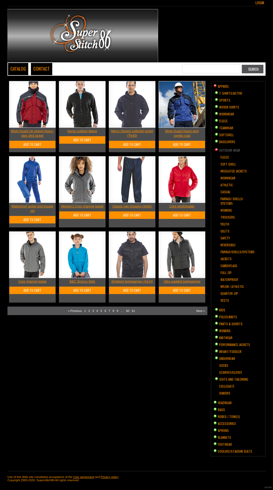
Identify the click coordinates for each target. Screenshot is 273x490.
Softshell (226, 134)
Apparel (223, 86)
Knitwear (225, 337)
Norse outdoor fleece (82, 131)
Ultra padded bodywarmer (181, 281)
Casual (225, 192)
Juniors (224, 393)
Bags (221, 409)
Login (259, 2)
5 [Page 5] (101, 310)
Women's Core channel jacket (82, 206)
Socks (223, 365)
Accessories (227, 423)
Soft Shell (228, 164)
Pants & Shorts (231, 324)
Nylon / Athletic (232, 286)
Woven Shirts (229, 107)
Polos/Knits (228, 317)
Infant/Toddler (230, 351)
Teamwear (226, 128)
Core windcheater (181, 206)
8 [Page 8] (113, 310)
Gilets (225, 231)
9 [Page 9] (117, 310)
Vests (224, 300)
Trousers (227, 217)
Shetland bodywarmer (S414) (132, 281)
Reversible (228, 245)
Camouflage (228, 265)
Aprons (223, 430)
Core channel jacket (32, 281)
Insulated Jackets (233, 171)
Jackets (226, 258)
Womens (226, 210)
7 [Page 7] (109, 310)
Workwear (226, 114)
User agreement (83, 477)
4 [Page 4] (97, 310)
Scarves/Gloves (230, 372)
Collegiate (226, 386)
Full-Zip (226, 272)
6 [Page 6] (105, 310)
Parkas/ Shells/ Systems (231, 201)
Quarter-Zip (229, 293)
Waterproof (229, 279)
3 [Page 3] (93, 310)
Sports (224, 100)
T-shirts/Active (230, 93)
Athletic (226, 185)
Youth (224, 224)
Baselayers (227, 141)
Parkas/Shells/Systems (237, 252)
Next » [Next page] (200, 310)
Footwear (225, 444)
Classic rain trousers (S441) (132, 206)
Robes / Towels (229, 416)
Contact (41, 68)
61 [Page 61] (133, 310)
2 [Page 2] (89, 310)
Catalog (18, 68)
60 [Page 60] (127, 310)
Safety (225, 238)
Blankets (224, 437)
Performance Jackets (234, 344)
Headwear (225, 402)
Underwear (227, 358)
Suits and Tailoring (233, 379)
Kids (222, 310)
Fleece (223, 121)
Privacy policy (110, 477)
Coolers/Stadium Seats (235, 451)
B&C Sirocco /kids (82, 281)
